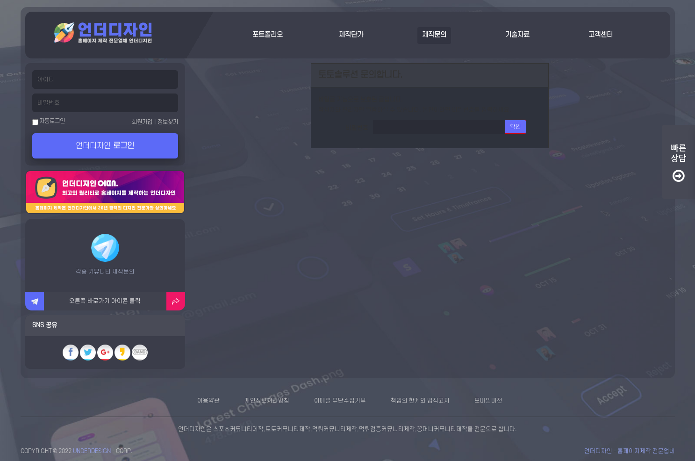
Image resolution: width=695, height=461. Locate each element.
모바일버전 (488, 400)
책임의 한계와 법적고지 (420, 400)
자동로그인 (48, 121)
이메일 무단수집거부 (340, 400)
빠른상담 (678, 163)
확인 (515, 126)
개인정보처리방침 (266, 400)
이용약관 (208, 400)
